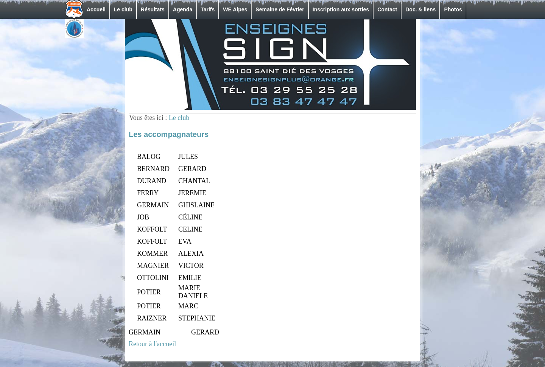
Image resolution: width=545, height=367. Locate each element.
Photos (453, 9)
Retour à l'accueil (152, 344)
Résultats (153, 9)
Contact (387, 9)
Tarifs (208, 9)
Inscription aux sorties (341, 9)
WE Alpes (235, 9)
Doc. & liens (420, 9)
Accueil (96, 9)
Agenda (182, 9)
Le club (123, 9)
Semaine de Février (279, 9)
